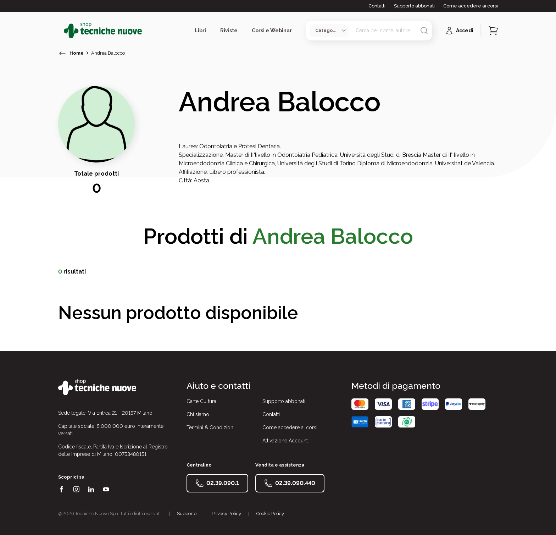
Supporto (186, 513)
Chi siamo (198, 414)
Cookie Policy (270, 513)
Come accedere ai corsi (470, 6)
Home (77, 53)
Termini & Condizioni (210, 427)
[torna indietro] (62, 53)
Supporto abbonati (414, 6)
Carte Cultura (201, 401)
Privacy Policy (226, 513)
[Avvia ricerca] (424, 30)
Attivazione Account (285, 440)
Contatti (376, 6)
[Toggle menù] (61, 30)
